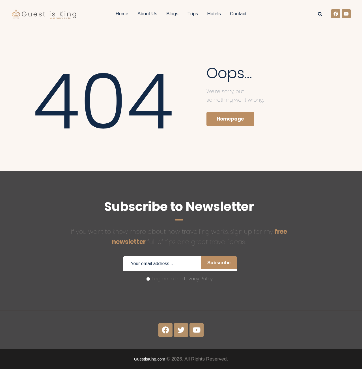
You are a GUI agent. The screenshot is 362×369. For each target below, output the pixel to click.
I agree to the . (179, 279)
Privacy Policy (198, 279)
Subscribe (216, 264)
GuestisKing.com (150, 359)
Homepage (232, 119)
